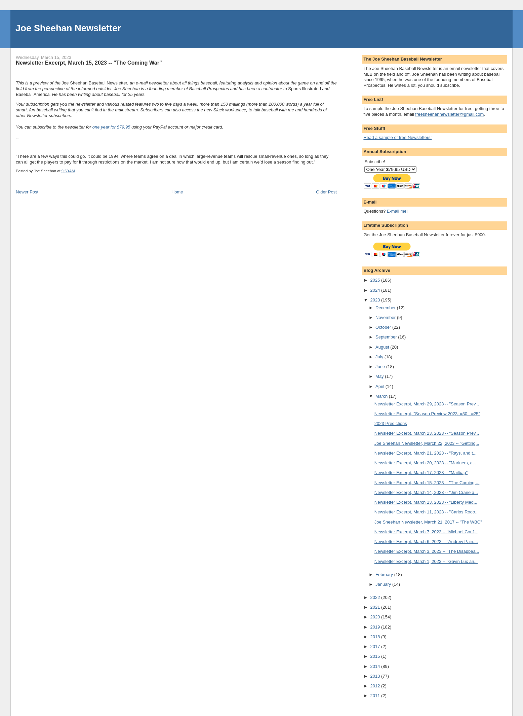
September (386, 336)
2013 (375, 676)
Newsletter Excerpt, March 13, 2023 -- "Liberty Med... (425, 502)
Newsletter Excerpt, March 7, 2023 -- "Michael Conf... (426, 531)
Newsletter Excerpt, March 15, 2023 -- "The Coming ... (426, 482)
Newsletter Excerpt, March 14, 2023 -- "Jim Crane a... (426, 492)
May (380, 376)
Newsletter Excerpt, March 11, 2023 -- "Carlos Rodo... (426, 511)
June (380, 366)
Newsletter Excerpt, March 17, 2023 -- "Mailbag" (421, 472)
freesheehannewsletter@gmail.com (449, 114)
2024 (375, 290)
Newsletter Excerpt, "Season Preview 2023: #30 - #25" (427, 413)
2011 (375, 695)
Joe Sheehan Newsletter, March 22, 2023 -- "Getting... (426, 443)
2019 (375, 627)
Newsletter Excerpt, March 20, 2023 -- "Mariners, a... (425, 462)
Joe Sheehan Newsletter (68, 28)
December (386, 307)
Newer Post (27, 191)
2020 (375, 616)
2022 (375, 597)
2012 (375, 685)
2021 (375, 607)
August (382, 347)
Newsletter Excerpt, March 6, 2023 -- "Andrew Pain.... (426, 541)
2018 (375, 636)
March (382, 396)
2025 (375, 280)
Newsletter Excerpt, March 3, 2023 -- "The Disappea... (426, 551)
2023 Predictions (390, 423)
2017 (375, 646)
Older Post (326, 191)
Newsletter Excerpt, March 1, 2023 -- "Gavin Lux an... (426, 561)
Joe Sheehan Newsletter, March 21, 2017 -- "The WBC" (428, 522)
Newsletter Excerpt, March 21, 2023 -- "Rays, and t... (425, 453)
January (383, 584)
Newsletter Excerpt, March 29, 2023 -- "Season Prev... (426, 403)
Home (177, 191)
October (383, 327)
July (380, 356)
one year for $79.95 (111, 127)
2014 (375, 666)
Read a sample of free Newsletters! (397, 137)
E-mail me (397, 211)
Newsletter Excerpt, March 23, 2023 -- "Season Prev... (426, 433)
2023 (375, 299)
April (380, 386)
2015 (375, 656)
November (386, 317)
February (384, 574)
